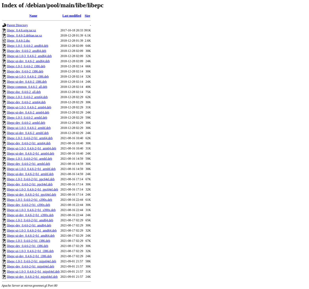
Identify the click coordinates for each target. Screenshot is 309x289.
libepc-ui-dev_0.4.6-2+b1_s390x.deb (30, 215)
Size (87, 15)
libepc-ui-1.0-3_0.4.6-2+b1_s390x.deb (31, 210)
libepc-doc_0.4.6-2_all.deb (24, 92)
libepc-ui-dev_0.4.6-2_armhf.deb (28, 133)
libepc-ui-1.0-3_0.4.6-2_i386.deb (28, 76)
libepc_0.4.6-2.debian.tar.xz (24, 35)
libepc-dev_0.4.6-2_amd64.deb (26, 51)
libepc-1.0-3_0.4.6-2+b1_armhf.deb (29, 158)
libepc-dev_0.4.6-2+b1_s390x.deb (28, 204)
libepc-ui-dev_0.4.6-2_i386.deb (27, 81)
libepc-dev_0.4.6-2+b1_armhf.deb (28, 163)
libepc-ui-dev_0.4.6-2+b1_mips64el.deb (32, 276)
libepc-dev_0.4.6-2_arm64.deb (26, 102)
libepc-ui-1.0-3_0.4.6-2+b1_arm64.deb (31, 148)
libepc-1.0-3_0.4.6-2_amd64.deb (27, 45)
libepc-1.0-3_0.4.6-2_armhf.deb (27, 117)
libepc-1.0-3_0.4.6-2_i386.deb (26, 66)
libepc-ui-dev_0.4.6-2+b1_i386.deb (29, 256)
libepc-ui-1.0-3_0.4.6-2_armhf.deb (29, 127)
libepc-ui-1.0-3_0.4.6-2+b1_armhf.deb (31, 169)
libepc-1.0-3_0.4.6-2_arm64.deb (27, 97)
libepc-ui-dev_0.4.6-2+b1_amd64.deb (31, 235)
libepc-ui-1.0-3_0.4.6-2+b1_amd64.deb (32, 230)
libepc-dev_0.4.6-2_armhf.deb (26, 122)
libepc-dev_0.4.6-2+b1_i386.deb (27, 246)
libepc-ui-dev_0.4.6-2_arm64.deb (28, 112)
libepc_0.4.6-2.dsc (18, 40)
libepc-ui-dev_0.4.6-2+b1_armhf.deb (30, 174)
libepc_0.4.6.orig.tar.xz (21, 30)
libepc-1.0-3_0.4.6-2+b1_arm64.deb (30, 138)
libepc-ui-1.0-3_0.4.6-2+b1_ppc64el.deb (32, 189)
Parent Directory (17, 25)
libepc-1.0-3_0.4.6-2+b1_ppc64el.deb (31, 179)
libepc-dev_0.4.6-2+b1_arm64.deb (29, 143)
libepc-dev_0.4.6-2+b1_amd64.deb (29, 225)
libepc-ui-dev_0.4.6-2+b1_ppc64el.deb (31, 194)
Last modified (71, 15)
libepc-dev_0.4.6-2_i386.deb (25, 71)
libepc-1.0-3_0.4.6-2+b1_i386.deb (28, 240)
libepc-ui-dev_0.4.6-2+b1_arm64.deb (30, 153)
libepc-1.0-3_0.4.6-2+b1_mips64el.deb (31, 261)
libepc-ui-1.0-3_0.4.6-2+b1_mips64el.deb (33, 271)
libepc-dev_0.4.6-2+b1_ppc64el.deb (30, 184)
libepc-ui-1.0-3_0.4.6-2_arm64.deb (29, 107)
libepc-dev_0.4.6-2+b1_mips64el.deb (30, 266)
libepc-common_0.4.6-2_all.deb (27, 86)
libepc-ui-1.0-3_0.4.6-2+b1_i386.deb (30, 251)
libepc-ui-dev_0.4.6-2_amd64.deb (28, 61)
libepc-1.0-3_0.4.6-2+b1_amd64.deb (30, 220)
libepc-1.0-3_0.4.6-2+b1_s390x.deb (29, 199)
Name (33, 15)
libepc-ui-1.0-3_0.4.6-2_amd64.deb (29, 56)
